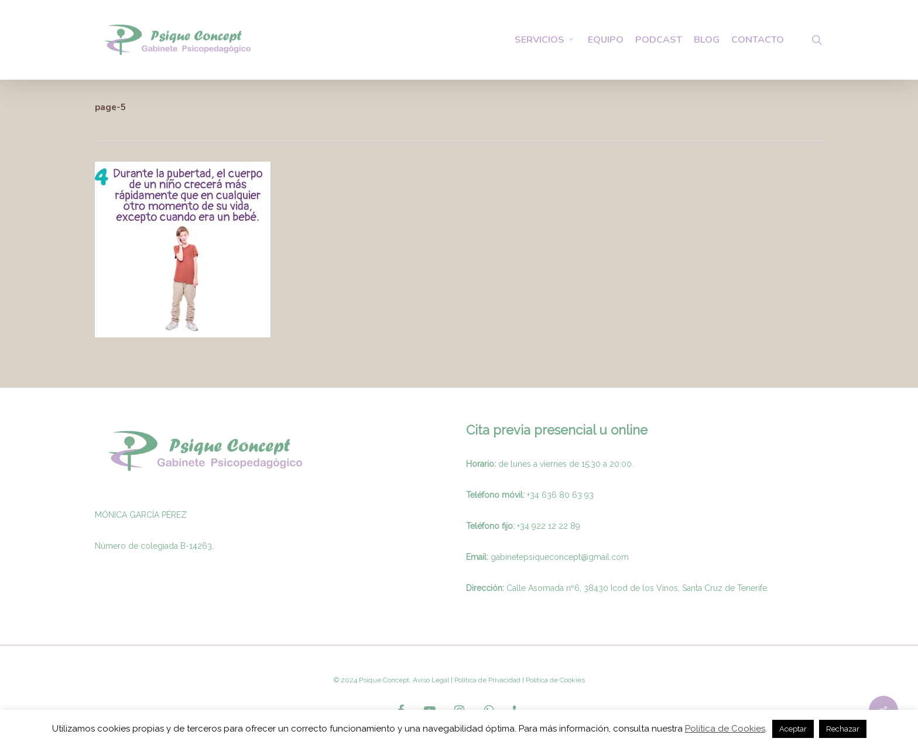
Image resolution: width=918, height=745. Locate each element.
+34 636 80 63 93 (560, 495)
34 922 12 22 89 (550, 526)
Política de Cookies (725, 728)
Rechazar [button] (842, 729)
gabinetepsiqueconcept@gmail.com (560, 557)
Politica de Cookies (554, 680)
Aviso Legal (431, 680)
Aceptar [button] (793, 729)
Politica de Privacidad (486, 680)
